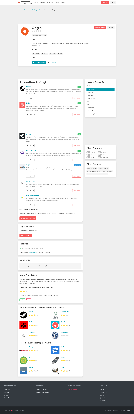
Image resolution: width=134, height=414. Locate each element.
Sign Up (105, 2)
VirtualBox (64, 332)
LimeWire (32, 357)
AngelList (53, 62)
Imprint (102, 395)
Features (90, 95)
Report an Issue (72, 390)
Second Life (65, 312)
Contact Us (103, 392)
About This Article (93, 111)
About (102, 390)
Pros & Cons (91, 98)
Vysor (31, 367)
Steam (28, 87)
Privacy (128, 410)
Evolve (31, 322)
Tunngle (31, 347)
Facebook (104, 398)
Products (50, 2)
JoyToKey (32, 332)
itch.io (28, 103)
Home (36, 2)
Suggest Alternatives (42, 392)
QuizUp (63, 322)
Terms (122, 410)
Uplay (28, 134)
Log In (113, 2)
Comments (91, 108)
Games (48, 10)
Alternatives (91, 89)
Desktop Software (37, 10)
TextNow (64, 347)
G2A (28, 165)
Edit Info (110, 28)
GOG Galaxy (31, 150)
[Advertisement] (67, 17)
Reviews (90, 92)
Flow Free (30, 181)
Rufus (63, 357)
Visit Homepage (40, 62)
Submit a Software (41, 390)
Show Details (76, 98)
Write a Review (100, 28)
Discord (63, 2)
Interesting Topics (93, 114)
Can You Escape (32, 196)
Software (42, 2)
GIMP (62, 367)
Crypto (57, 2)
